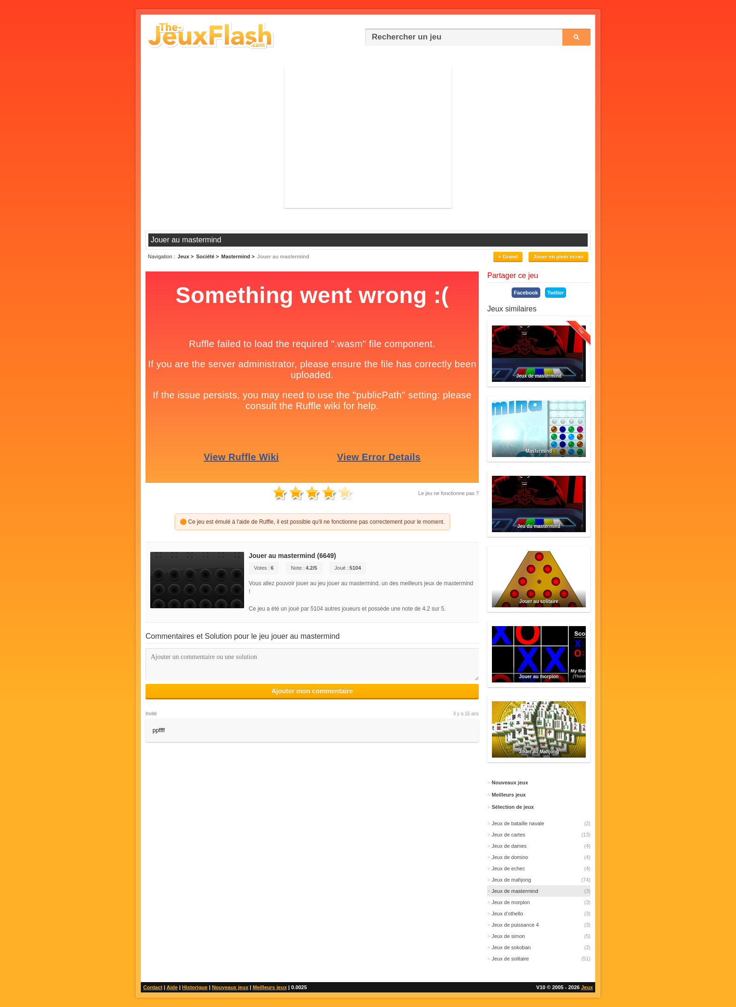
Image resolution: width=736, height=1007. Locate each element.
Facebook (526, 292)
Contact (152, 987)
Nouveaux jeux (230, 987)
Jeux (587, 987)
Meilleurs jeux (270, 987)
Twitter (555, 292)
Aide (172, 987)
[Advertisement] (368, 137)
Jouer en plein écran (558, 256)
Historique (194, 987)
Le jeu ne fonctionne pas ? (448, 493)
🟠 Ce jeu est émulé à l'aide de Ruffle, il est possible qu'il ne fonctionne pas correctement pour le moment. (312, 522)
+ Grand (508, 256)
